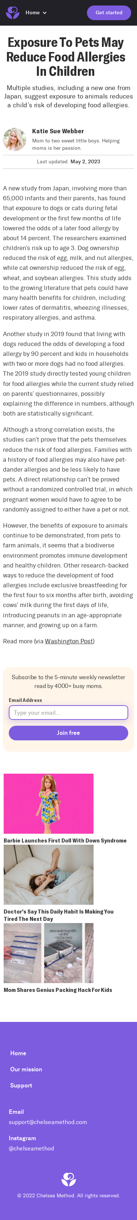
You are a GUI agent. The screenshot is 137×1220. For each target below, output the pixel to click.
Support (21, 1085)
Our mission (26, 1069)
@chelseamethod (31, 1148)
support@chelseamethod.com (48, 1122)
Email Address (25, 700)
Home (18, 1053)
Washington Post (69, 641)
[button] (40, 13)
